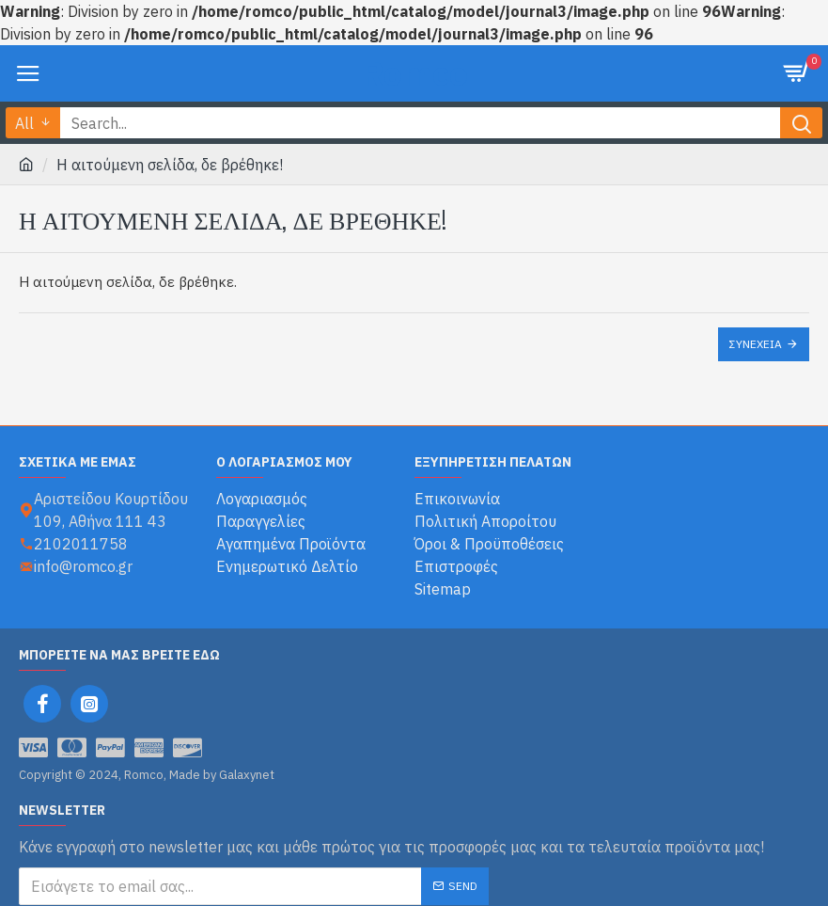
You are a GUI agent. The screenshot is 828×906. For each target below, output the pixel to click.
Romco (414, 73)
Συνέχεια (755, 344)
